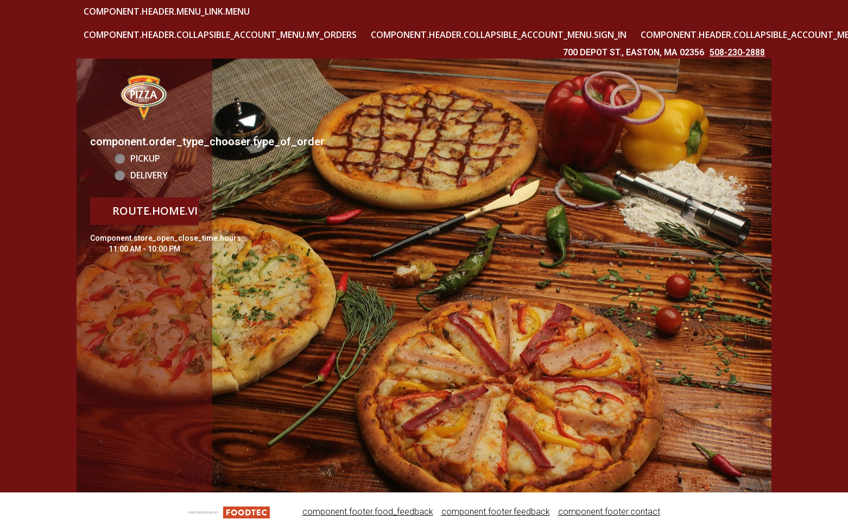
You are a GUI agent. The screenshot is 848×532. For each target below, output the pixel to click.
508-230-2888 (737, 52)
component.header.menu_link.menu (167, 11)
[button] (144, 96)
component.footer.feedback (495, 512)
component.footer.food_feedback (367, 512)
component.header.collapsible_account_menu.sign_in (498, 35)
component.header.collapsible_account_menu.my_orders (220, 35)
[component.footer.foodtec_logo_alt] (229, 512)
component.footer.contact (609, 512)
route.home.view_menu (182, 210)
